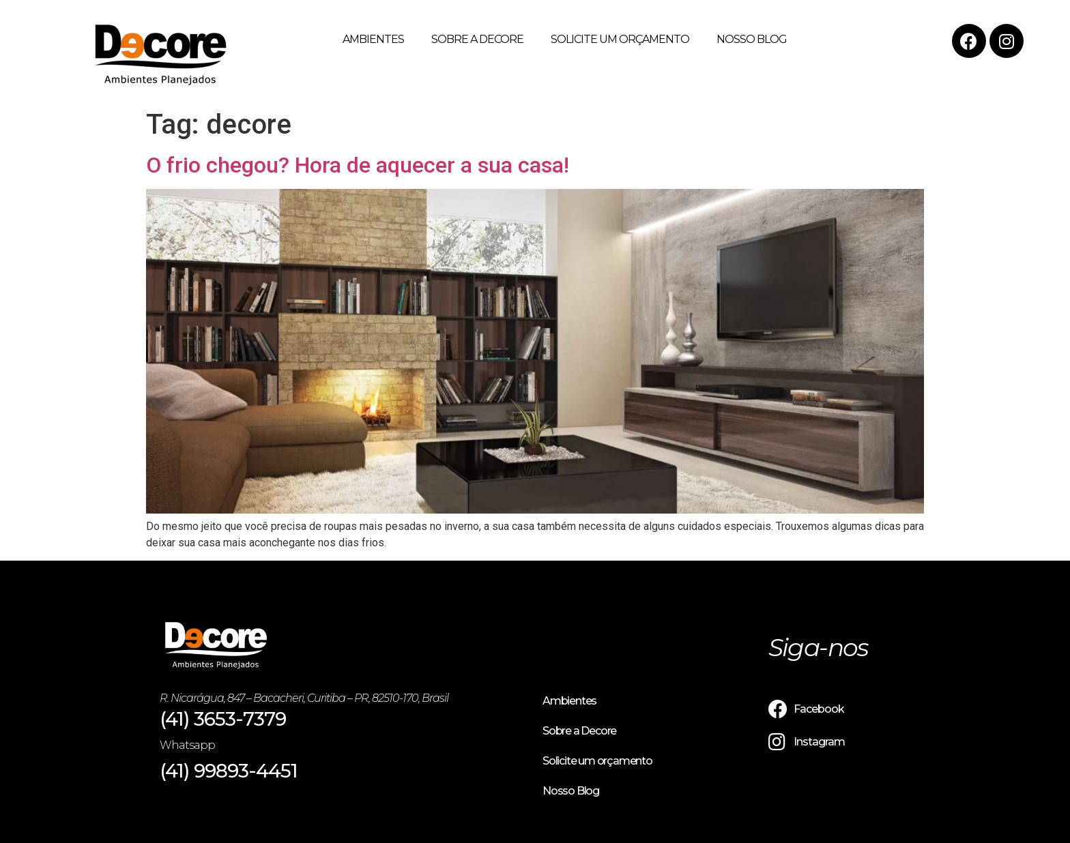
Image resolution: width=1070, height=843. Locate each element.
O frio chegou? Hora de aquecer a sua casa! (357, 165)
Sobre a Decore (477, 39)
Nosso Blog (752, 39)
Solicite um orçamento (620, 39)
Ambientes (373, 39)
